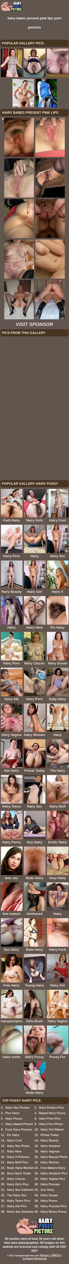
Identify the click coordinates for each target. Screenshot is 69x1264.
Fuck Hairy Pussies (18, 1129)
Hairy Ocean (49, 1195)
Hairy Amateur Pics (53, 1173)
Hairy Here (14, 1151)
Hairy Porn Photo (51, 1124)
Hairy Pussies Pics (53, 1206)
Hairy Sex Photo (18, 1146)
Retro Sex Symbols (20, 1211)
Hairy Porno (48, 1200)
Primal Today (49, 1135)
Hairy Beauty (49, 1140)
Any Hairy (47, 1189)
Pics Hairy (12, 1113)
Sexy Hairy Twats (19, 1173)
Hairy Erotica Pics (51, 1107)
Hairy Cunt (14, 1140)
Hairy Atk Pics (17, 1206)
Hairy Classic (16, 1178)
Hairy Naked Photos (19, 1124)
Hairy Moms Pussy (53, 1211)
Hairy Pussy (13, 1118)
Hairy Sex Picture (17, 1107)
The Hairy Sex (16, 1195)
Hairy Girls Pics (18, 1184)
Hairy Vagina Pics (52, 1178)
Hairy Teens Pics (18, 1200)
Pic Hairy (13, 1135)
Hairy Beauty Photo (54, 1156)
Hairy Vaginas (50, 1151)
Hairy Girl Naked (51, 1129)
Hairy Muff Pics (17, 1162)
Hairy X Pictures (18, 1156)
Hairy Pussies (50, 1184)
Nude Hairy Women (20, 1167)
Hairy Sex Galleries (20, 1189)
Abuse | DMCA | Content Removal (42, 1257)
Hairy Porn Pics (50, 1118)
